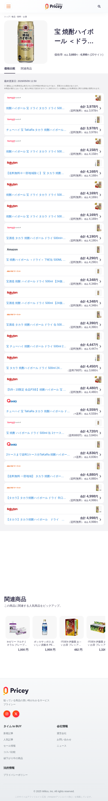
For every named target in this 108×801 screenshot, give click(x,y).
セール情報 (9, 744)
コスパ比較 (9, 750)
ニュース (61, 744)
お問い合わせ (64, 738)
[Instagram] (6, 712)
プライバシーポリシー (15, 773)
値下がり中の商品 (13, 756)
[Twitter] (15, 712)
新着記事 (8, 731)
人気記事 (8, 738)
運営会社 (61, 731)
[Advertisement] (54, 559)
